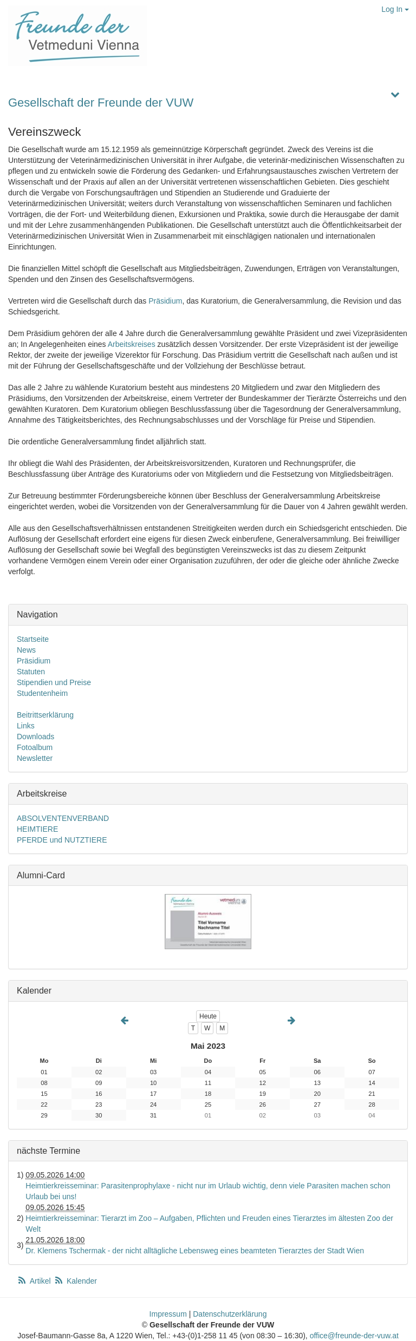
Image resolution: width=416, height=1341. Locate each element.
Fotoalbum (35, 747)
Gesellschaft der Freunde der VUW (100, 102)
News (26, 650)
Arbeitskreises (131, 344)
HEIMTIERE (37, 829)
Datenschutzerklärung (229, 1314)
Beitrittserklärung (45, 715)
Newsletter (35, 758)
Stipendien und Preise (54, 682)
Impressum (168, 1314)
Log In (395, 9)
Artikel (34, 1281)
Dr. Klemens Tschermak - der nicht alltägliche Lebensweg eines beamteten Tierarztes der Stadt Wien (194, 1250)
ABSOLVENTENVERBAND (63, 818)
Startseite (33, 639)
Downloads (35, 736)
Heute (208, 1016)
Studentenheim (42, 693)
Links (26, 725)
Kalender (75, 1281)
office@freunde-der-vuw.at (354, 1335)
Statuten (31, 671)
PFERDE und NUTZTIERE (62, 840)
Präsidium (165, 301)
